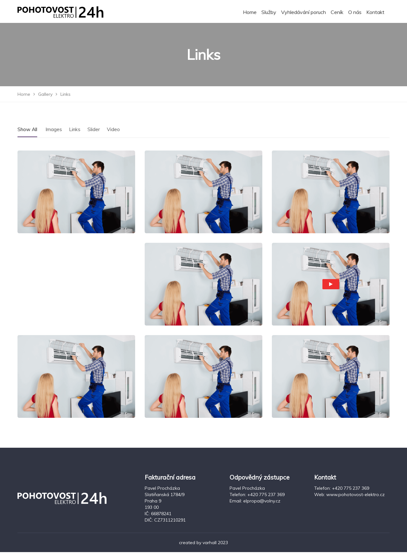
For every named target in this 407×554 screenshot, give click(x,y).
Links (75, 131)
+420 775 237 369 (266, 496)
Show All (27, 131)
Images (54, 131)
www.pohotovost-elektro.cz (355, 496)
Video (114, 131)
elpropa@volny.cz (261, 503)
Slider (94, 131)
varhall (210, 544)
